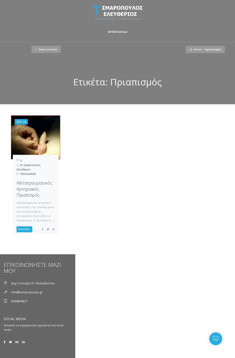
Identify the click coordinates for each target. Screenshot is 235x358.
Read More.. (24, 229)
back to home (46, 49)
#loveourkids (28, 174)
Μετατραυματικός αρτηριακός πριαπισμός (34, 189)
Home (195, 49)
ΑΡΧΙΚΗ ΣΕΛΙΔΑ (117, 31)
